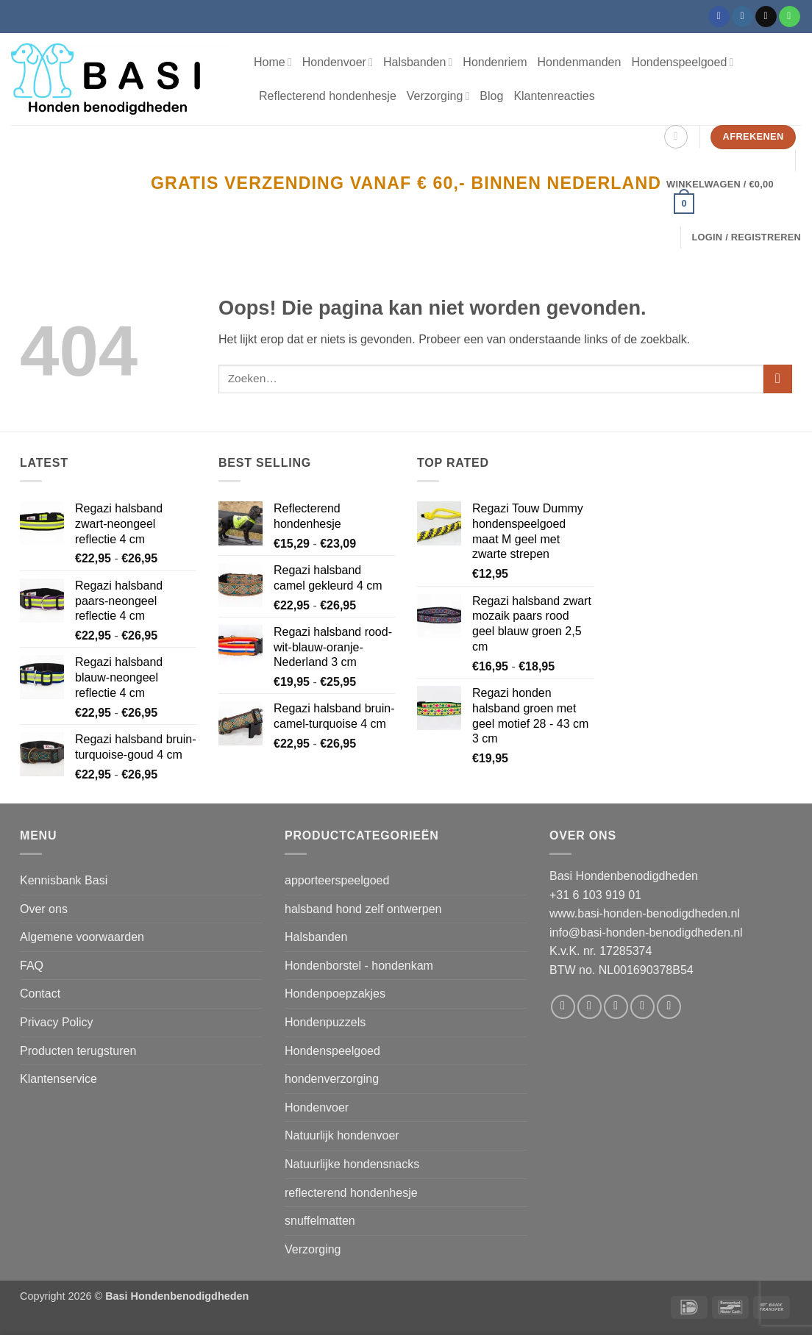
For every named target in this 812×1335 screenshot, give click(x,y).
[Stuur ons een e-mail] (766, 17)
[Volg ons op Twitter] (616, 1007)
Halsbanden (417, 62)
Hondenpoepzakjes (335, 993)
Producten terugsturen (78, 1051)
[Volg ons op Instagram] (742, 17)
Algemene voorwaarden (82, 937)
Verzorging (438, 96)
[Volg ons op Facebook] (719, 17)
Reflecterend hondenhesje (327, 96)
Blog (491, 96)
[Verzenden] (777, 379)
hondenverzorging (332, 1079)
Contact (40, 993)
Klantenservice (58, 1079)
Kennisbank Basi (63, 880)
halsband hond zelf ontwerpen (363, 909)
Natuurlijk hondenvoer (342, 1135)
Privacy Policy (56, 1022)
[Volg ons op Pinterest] (669, 1007)
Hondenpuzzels (325, 1022)
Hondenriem (495, 62)
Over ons (44, 909)
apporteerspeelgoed (337, 880)
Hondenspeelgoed (682, 62)
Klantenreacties (553, 96)
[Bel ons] (789, 17)
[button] (731, 197)
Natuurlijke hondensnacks (352, 1164)
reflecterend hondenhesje (351, 1193)
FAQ (31, 965)
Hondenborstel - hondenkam (359, 965)
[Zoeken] (676, 136)
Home (273, 62)
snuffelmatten (320, 1220)
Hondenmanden (580, 62)
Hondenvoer (337, 62)
